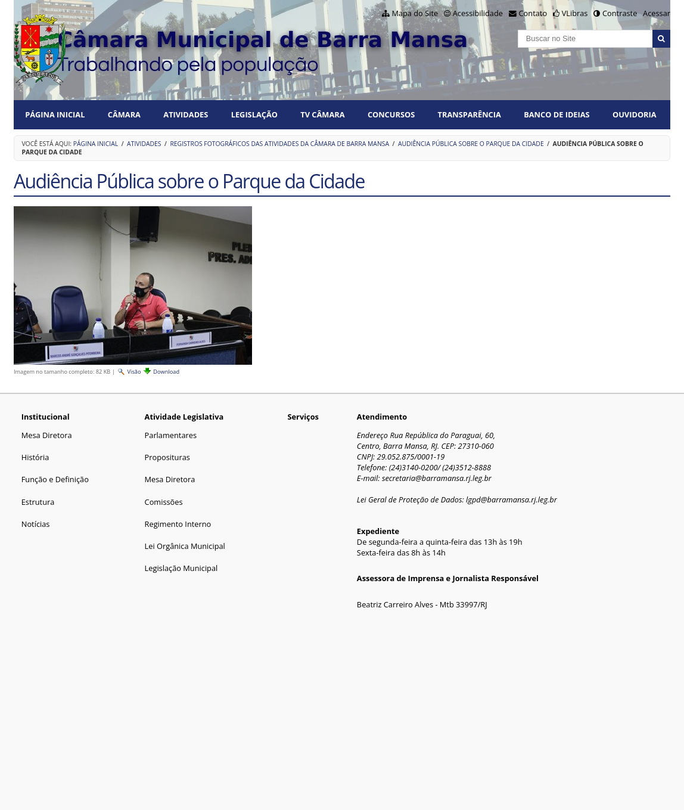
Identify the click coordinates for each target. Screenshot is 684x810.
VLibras (575, 13)
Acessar (656, 13)
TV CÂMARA (322, 114)
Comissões (164, 501)
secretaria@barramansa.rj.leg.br (437, 478)
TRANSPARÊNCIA (469, 114)
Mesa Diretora (46, 435)
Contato (533, 13)
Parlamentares (171, 435)
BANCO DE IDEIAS (556, 114)
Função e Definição (55, 479)
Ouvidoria (635, 114)
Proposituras (167, 457)
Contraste (619, 13)
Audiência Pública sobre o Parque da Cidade (471, 143)
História (35, 457)
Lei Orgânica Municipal (185, 546)
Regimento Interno (178, 524)
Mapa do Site (414, 13)
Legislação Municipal (181, 568)
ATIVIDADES (185, 114)
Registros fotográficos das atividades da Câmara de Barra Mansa (279, 143)
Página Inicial (55, 114)
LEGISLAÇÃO (254, 114)
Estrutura (38, 501)
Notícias (35, 524)
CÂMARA (124, 114)
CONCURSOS (391, 114)
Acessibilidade (478, 13)
